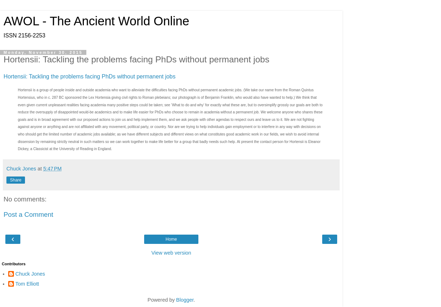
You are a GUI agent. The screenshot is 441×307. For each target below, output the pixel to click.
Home (171, 239)
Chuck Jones (30, 274)
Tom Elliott (27, 284)
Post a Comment (28, 214)
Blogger (185, 300)
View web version (171, 253)
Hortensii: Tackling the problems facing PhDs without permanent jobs (90, 76)
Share (15, 180)
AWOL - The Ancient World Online (96, 21)
